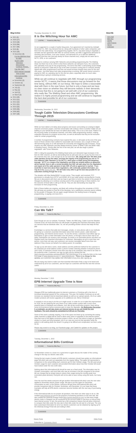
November (18, 80)
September (18, 85)
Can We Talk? (19, 69)
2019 (14, 42)
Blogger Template (61, 431)
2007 (14, 114)
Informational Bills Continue (21, 77)
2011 (14, 104)
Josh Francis (111, 43)
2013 (14, 99)
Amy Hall (110, 37)
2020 (14, 40)
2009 (14, 109)
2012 (14, 102)
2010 (14, 107)
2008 (14, 111)
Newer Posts (38, 419)
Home (68, 419)
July (16, 87)
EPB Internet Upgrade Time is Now (22, 73)
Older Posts (98, 419)
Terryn (109, 45)
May (16, 90)
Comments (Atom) (50, 422)
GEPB (109, 41)
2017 (14, 47)
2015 (14, 52)
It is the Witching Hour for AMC (55, 36)
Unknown (110, 47)
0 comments (42, 101)
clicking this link (49, 170)
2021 (14, 37)
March (17, 95)
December (18, 54)
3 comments (42, 198)
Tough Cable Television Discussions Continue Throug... (22, 64)
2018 (14, 44)
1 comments (42, 330)
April (16, 92)
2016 (14, 49)
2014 (14, 97)
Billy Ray (110, 39)
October (17, 83)
